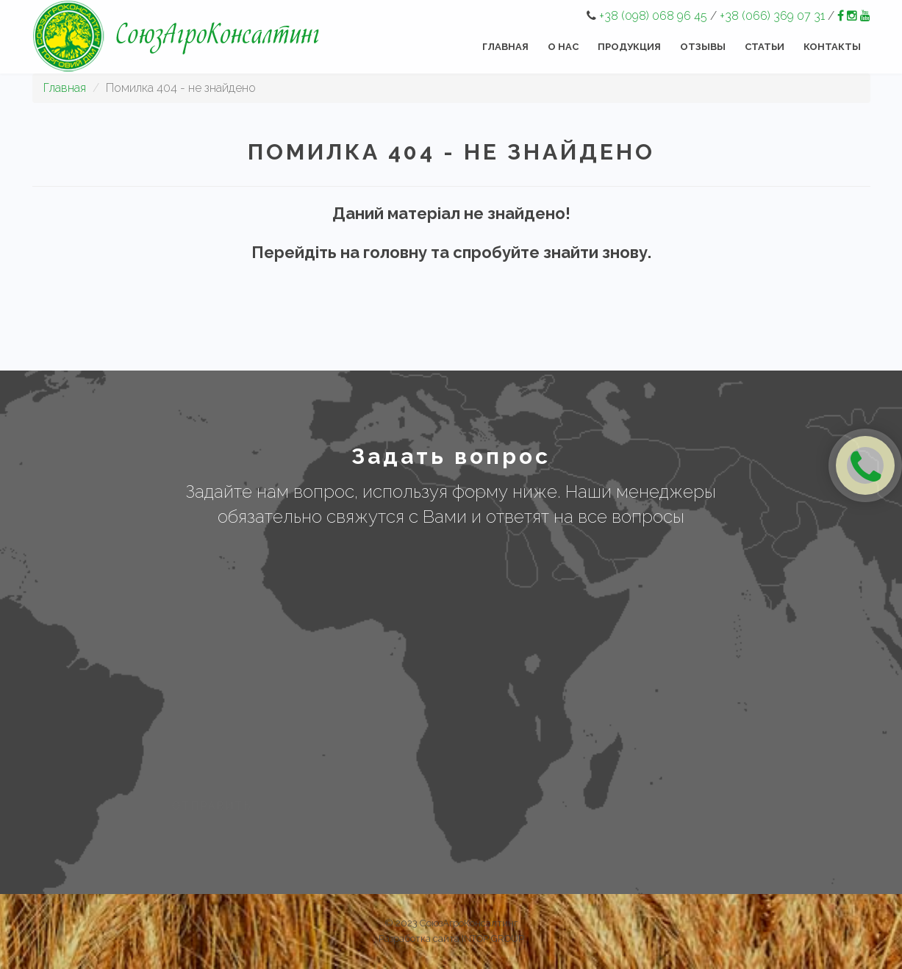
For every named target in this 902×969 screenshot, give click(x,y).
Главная (505, 46)
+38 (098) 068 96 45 (653, 16)
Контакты (832, 46)
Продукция (629, 46)
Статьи (764, 46)
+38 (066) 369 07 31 (772, 16)
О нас (563, 46)
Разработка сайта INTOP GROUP (451, 938)
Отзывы (703, 46)
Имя (173, 567)
